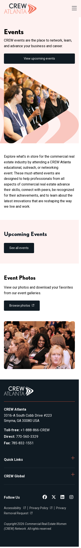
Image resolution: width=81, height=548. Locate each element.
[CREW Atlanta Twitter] (54, 497)
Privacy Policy (38, 508)
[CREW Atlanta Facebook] (45, 497)
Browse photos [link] (19, 305)
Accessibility (13, 508)
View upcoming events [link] (39, 58)
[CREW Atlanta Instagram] (71, 497)
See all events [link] (19, 248)
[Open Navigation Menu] (74, 8)
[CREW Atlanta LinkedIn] (62, 497)
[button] (39, 460)
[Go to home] (20, 8)
